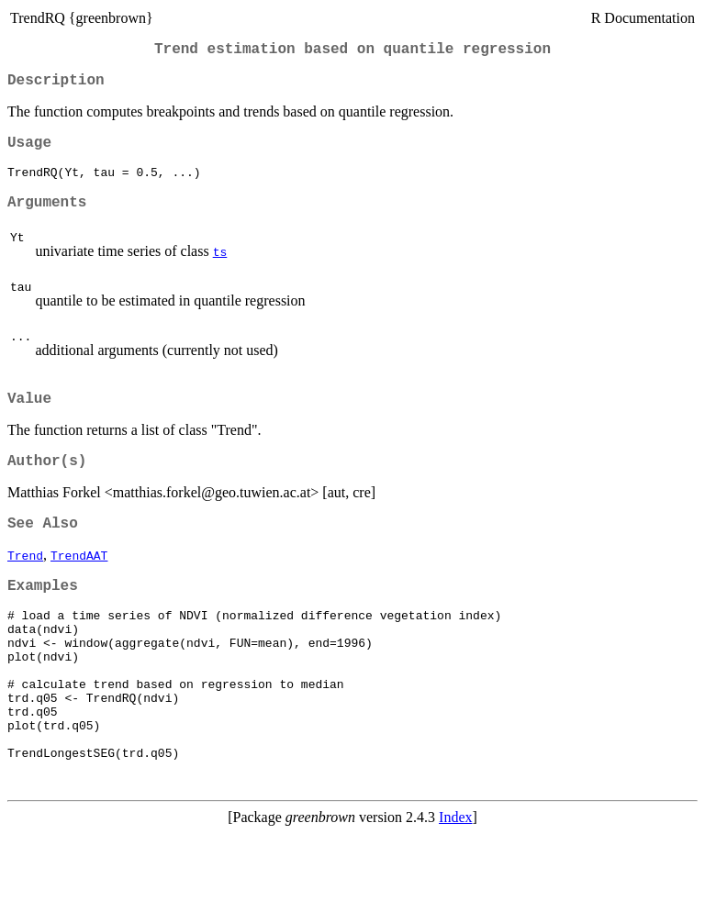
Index (455, 885)
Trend (25, 583)
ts (220, 269)
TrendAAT (78, 583)
